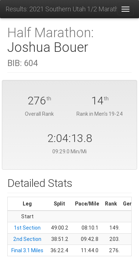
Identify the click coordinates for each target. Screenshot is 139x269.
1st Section (27, 227)
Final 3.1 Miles (27, 250)
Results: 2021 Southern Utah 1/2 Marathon (61, 9)
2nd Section (27, 239)
